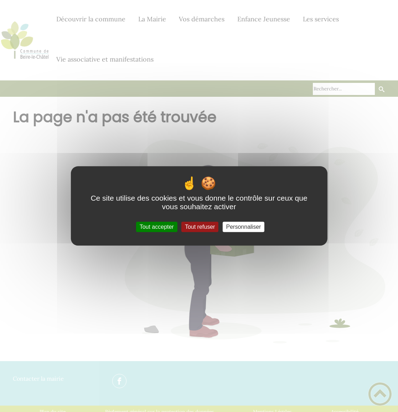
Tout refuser (200, 227)
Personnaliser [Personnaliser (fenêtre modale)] (243, 227)
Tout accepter (157, 227)
